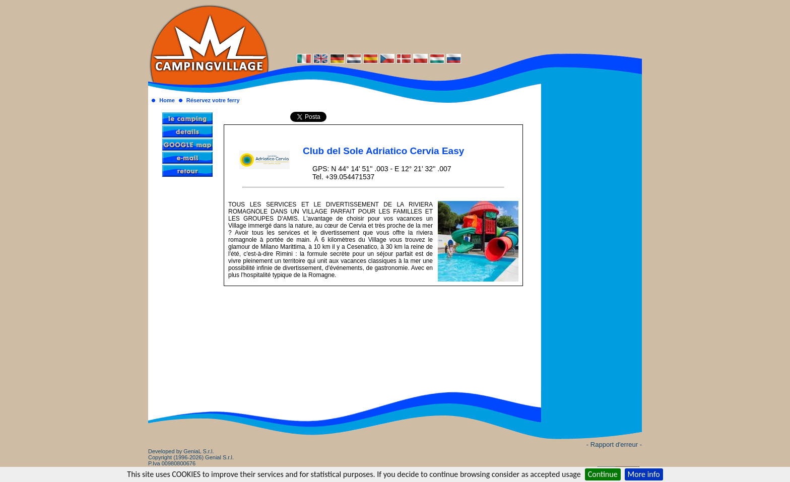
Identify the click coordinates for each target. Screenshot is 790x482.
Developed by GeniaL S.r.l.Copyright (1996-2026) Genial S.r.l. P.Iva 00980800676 (191, 457)
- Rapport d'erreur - (614, 444)
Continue (603, 474)
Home (167, 100)
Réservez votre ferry (213, 100)
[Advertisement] (455, 26)
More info (644, 474)
